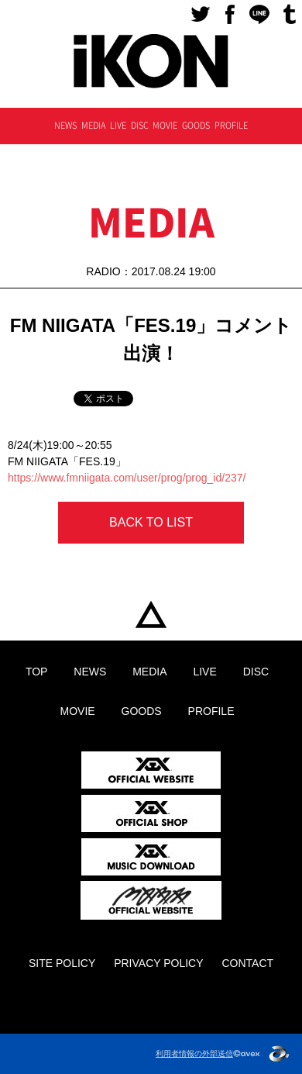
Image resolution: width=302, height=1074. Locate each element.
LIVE (118, 125)
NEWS (65, 125)
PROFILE (231, 125)
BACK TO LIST (151, 522)
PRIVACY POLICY (158, 963)
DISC (140, 125)
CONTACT (247, 963)
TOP (151, 615)
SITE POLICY (62, 963)
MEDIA (93, 125)
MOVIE (165, 125)
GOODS (196, 125)
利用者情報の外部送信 (194, 1053)
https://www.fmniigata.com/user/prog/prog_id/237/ (126, 477)
